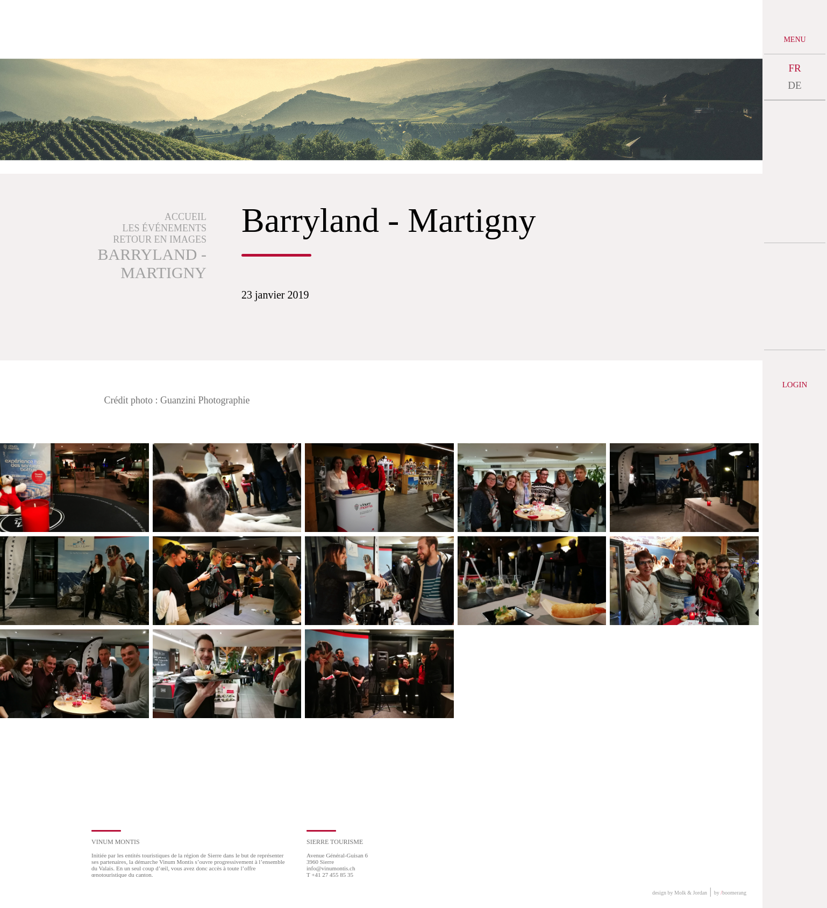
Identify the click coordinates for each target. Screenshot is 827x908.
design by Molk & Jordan (679, 893)
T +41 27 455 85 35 (329, 874)
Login (795, 384)
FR (794, 68)
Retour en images (159, 239)
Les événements (165, 228)
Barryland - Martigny (151, 263)
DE (794, 85)
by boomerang (730, 893)
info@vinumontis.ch (330, 868)
